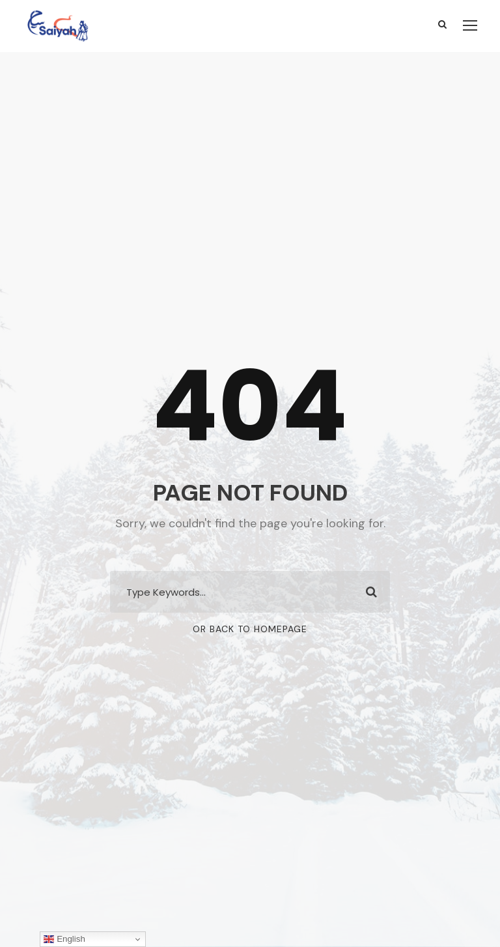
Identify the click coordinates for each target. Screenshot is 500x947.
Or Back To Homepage (250, 629)
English (64, 939)
